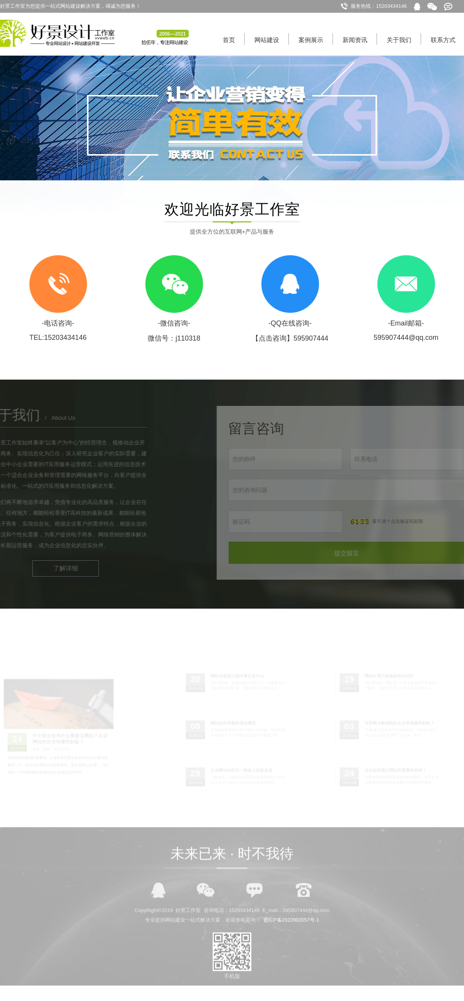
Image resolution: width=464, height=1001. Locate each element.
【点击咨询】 (272, 341)
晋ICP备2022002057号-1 (291, 934)
